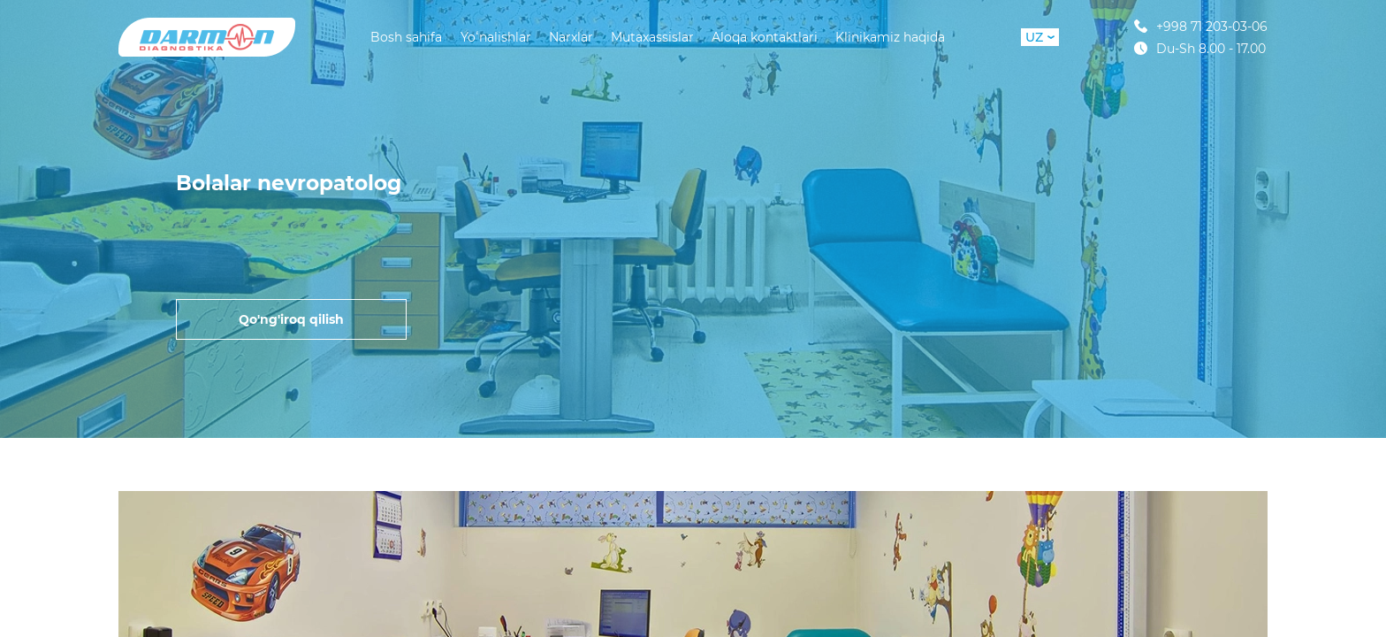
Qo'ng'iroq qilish (291, 319)
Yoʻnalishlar (496, 37)
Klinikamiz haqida (890, 37)
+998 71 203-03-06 (1201, 26)
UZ (1040, 37)
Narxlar (571, 37)
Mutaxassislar (652, 37)
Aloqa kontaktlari (765, 37)
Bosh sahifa (406, 37)
